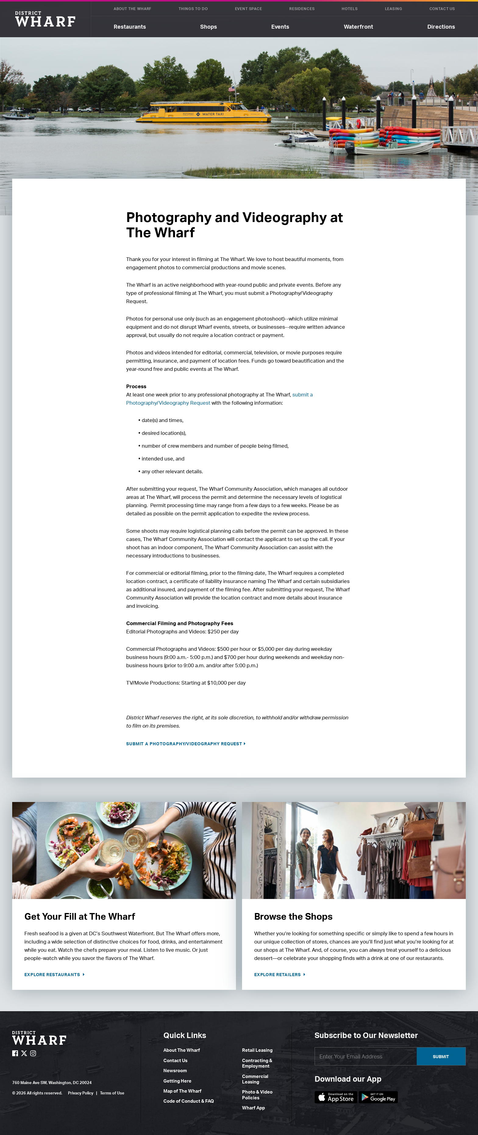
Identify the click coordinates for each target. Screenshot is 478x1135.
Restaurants (130, 26)
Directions (441, 26)
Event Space (248, 8)
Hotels (350, 8)
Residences (302, 8)
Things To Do (193, 8)
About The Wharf (133, 8)
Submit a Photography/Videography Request (184, 743)
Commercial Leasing (255, 1079)
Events (280, 26)
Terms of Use (112, 1092)
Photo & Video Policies (257, 1094)
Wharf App (253, 1108)
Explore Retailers (278, 974)
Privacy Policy (80, 1092)
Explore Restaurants (52, 974)
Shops (208, 26)
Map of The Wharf (182, 1091)
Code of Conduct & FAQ (188, 1101)
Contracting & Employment (257, 1063)
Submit (441, 1056)
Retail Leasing (257, 1050)
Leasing (393, 8)
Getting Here (177, 1081)
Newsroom (175, 1070)
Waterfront (358, 26)
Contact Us (442, 8)
